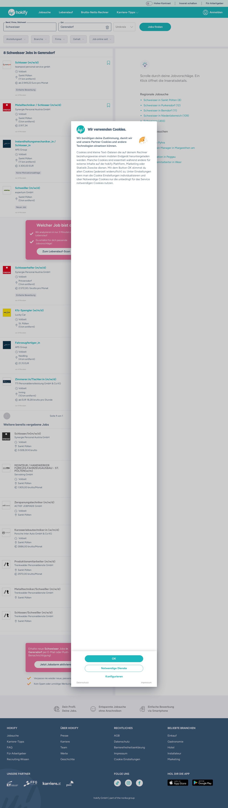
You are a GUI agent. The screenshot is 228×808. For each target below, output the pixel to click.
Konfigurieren (114, 676)
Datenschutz (83, 682)
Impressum (146, 682)
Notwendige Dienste (114, 668)
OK (114, 658)
